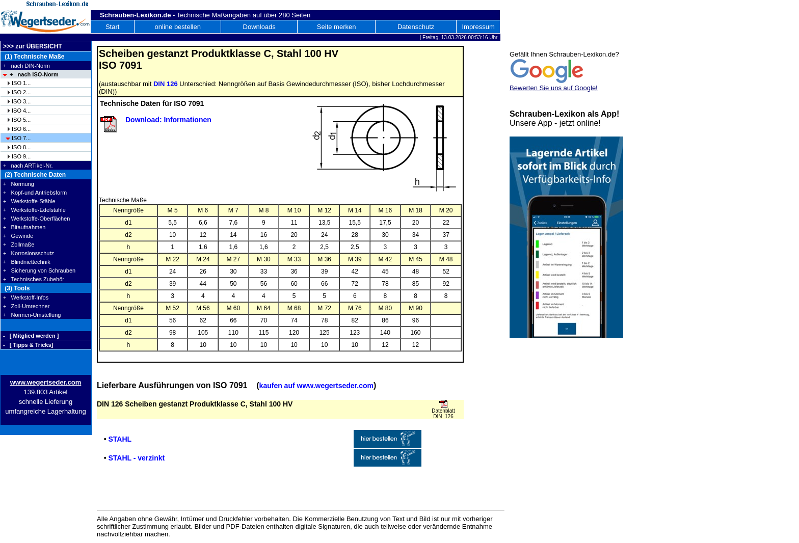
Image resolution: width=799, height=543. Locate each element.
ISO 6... (21, 129)
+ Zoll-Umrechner (26, 306)
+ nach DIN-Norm (26, 66)
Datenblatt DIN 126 (443, 413)
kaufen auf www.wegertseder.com (316, 386)
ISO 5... (21, 120)
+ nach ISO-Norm (34, 74)
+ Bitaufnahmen (24, 227)
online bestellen (178, 27)
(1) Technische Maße (33, 56)
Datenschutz (415, 27)
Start (112, 27)
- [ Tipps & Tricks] (28, 345)
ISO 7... (21, 138)
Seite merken (336, 27)
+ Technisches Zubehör (33, 279)
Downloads (259, 27)
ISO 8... (21, 147)
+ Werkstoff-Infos (25, 297)
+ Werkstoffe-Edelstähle (34, 210)
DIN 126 (165, 84)
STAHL (119, 439)
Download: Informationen (168, 120)
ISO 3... (21, 101)
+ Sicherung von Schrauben (39, 270)
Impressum (478, 27)
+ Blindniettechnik (26, 262)
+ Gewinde (18, 236)
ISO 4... (21, 110)
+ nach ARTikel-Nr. (28, 165)
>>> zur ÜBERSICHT (32, 46)
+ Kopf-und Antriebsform (35, 192)
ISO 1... (21, 83)
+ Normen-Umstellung (32, 315)
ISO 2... (21, 92)
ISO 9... (21, 156)
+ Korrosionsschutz (28, 253)
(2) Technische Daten (34, 174)
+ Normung (18, 184)
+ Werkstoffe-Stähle (29, 201)
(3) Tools (16, 288)
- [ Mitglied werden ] (31, 336)
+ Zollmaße (18, 244)
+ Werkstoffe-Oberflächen (36, 218)
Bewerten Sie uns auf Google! (554, 88)
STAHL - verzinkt (136, 458)
